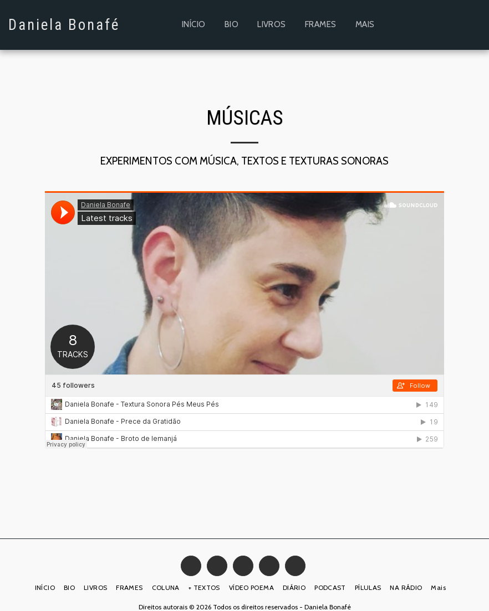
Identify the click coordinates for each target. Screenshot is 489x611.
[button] (420, 24)
